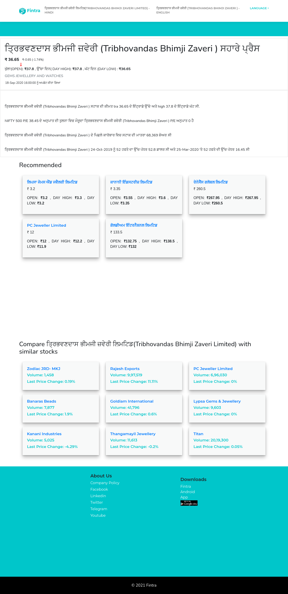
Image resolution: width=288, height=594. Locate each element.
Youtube (98, 515)
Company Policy (104, 483)
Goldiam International (131, 401)
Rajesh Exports (125, 368)
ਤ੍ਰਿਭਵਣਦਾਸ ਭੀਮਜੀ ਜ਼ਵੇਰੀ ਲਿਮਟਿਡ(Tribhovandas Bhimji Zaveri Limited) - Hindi (97, 10)
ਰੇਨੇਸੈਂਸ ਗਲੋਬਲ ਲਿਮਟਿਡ (211, 182)
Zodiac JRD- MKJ (43, 368)
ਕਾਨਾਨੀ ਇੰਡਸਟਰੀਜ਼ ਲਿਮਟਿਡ (131, 182)
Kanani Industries (44, 434)
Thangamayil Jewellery (132, 434)
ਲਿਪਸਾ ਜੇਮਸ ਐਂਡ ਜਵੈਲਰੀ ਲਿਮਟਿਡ (52, 182)
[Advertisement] (144, 302)
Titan (198, 434)
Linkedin (98, 496)
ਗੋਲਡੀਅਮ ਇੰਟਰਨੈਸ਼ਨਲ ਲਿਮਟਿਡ (133, 225)
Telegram (98, 509)
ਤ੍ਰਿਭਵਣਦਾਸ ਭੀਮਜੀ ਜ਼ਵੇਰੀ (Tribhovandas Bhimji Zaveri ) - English (198, 10)
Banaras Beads (41, 401)
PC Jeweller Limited (46, 225)
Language (258, 8)
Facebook (99, 489)
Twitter (96, 502)
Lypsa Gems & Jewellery (217, 401)
